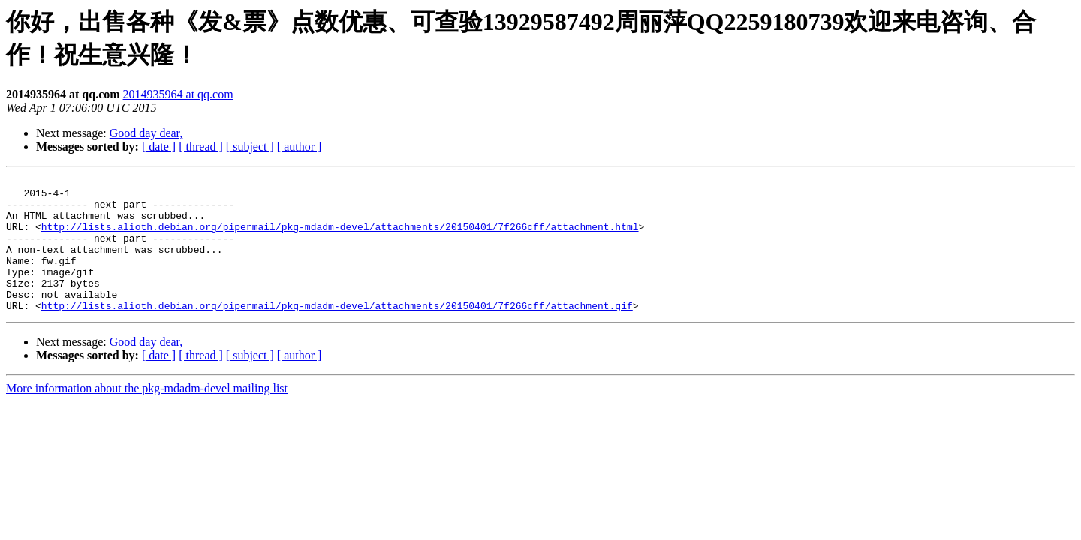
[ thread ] (201, 146)
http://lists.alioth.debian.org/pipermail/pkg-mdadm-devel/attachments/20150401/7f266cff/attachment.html (340, 237)
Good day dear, (146, 133)
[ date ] (159, 146)
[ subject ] (250, 146)
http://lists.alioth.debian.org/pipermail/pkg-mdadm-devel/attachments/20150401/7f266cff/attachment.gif (337, 332)
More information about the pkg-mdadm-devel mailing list (147, 415)
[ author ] (299, 146)
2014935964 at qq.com (178, 94)
